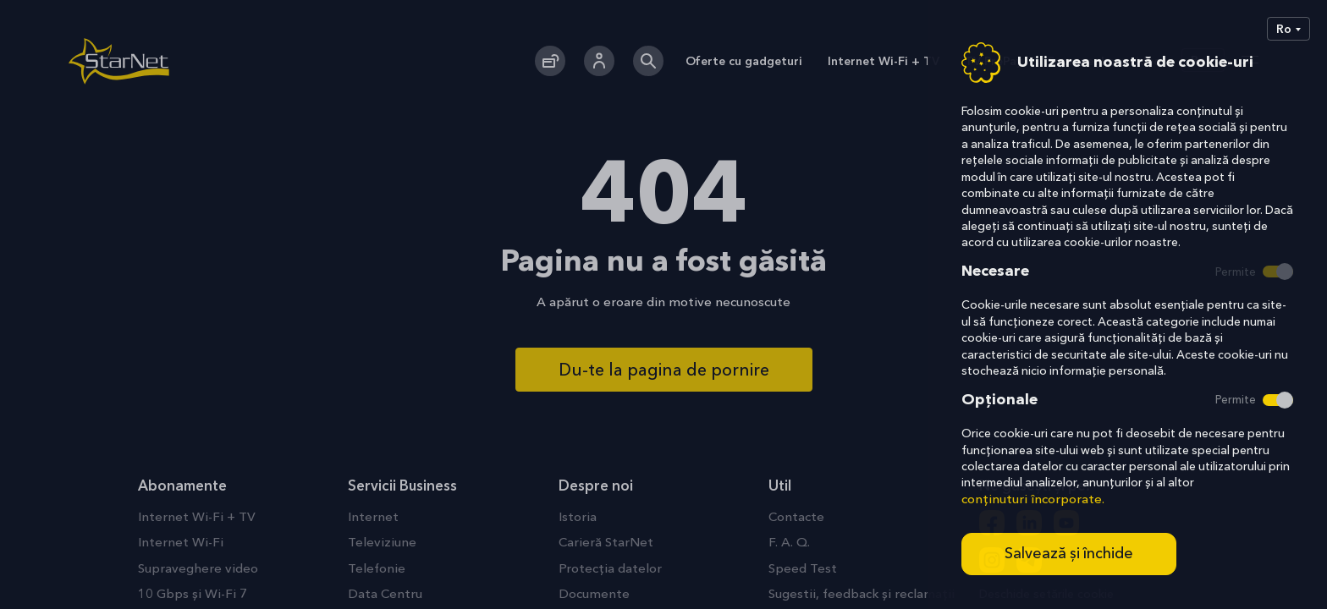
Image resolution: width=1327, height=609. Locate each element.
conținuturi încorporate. (1032, 498)
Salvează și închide (1069, 553)
